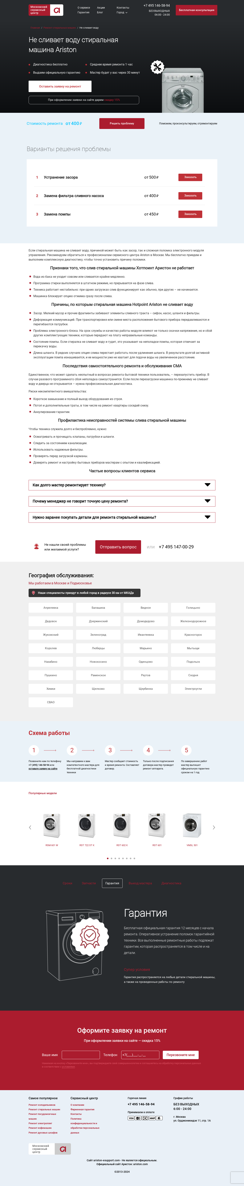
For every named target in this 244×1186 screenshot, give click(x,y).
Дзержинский (98, 621)
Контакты (123, 7)
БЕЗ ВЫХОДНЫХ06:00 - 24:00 (159, 12)
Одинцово (146, 661)
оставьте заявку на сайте (43, 768)
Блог (100, 12)
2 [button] (112, 859)
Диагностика (171, 883)
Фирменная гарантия (82, 1109)
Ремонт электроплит (40, 1123)
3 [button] (116, 859)
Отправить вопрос (118, 547)
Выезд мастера (140, 883)
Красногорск (193, 634)
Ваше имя (50, 1055)
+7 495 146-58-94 (157, 5)
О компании (77, 1104)
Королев (51, 648)
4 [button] (119, 859)
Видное (146, 607)
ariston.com (140, 1164)
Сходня (193, 675)
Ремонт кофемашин (40, 1127)
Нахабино (50, 661)
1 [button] (108, 859)
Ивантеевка (146, 634)
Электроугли (193, 688)
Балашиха (98, 607)
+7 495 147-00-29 (176, 547)
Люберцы (98, 648)
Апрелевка (50, 607)
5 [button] (123, 859)
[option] (51, 827)
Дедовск (51, 621)
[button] (30, 827)
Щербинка (146, 688)
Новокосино (98, 661)
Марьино (146, 648)
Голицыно (193, 607)
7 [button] (131, 859)
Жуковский (51, 634)
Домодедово (146, 621)
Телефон (110, 1055)
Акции (101, 7)
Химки (51, 688)
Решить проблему (122, 123)
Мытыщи (193, 648)
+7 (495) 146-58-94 (39, 765)
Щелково (98, 688)
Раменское (98, 675)
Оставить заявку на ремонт (60, 86)
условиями (68, 1066)
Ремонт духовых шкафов (43, 1132)
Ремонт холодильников (42, 1104)
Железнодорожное (193, 621)
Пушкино (51, 675)
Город (120, 12)
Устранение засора (61, 177)
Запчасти (89, 883)
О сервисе (84, 7)
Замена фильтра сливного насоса (74, 195)
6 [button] (127, 859)
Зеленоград (98, 634)
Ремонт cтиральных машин (44, 1109)
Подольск (193, 661)
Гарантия (83, 12)
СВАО (51, 702)
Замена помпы (57, 214)
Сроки (67, 883)
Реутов (145, 675)
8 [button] (135, 859)
